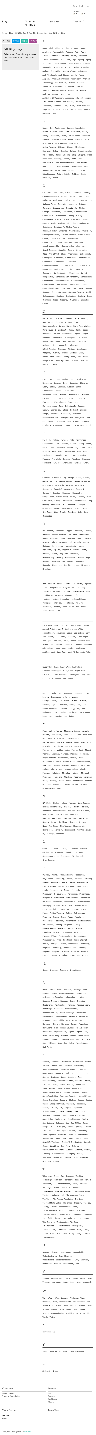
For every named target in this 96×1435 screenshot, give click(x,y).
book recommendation (65, 162)
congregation (47, 277)
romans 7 (80, 1039)
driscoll (45, 364)
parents (45, 882)
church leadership (64, 242)
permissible (76, 890)
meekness (84, 754)
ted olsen (58, 1180)
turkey (71, 1234)
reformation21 (71, 997)
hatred (45, 538)
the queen (79, 1199)
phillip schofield (83, 902)
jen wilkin (78, 629)
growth (62, 512)
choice (85, 219)
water (50, 1298)
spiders (88, 1127)
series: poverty (64, 1089)
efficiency (84, 383)
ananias (68, 67)
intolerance (46, 607)
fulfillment (46, 463)
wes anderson (78, 1302)
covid (88, 292)
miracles (45, 773)
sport (44, 1134)
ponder (56, 917)
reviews (64, 1024)
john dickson (47, 637)
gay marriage (68, 478)
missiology (66, 773)
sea (79, 1077)
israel (44, 611)
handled (88, 531)
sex (61, 1096)
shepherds (80, 1104)
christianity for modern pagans (66, 227)
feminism (61, 448)
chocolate (76, 219)
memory (73, 758)
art (82, 98)
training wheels (48, 1226)
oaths (44, 849)
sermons (75, 1092)
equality (45, 410)
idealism (51, 584)
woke (90, 1306)
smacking (46, 1115)
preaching (57, 932)
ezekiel (89, 425)
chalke (82, 208)
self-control (52, 1085)
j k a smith (47, 625)
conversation (74, 285)
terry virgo (46, 1188)
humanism (80, 561)
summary (46, 1154)
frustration (86, 459)
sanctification (47, 1073)
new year (74, 815)
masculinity (46, 746)
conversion (86, 285)
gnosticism (55, 504)
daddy (69, 318)
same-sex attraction (69, 1069)
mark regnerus (73, 739)
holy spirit (64, 554)
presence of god (49, 936)
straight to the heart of (71, 1142)
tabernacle (46, 1176)
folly (79, 451)
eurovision (55, 414)
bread (86, 166)
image (45, 588)
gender (86, 478)
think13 (62, 1210)
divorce (65, 353)
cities (44, 254)
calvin (68, 193)
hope (88, 558)
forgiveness (47, 455)
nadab (55, 803)
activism (69, 52)
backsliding (80, 128)
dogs (81, 353)
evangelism (79, 417)
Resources (51, 1396)
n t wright (46, 803)
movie (67, 785)
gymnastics (47, 516)
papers (69, 879)
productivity (84, 944)
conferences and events (76, 269)
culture (45, 304)
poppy (70, 917)
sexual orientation (49, 1100)
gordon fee (47, 508)
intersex (70, 603)
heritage (45, 546)
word (62, 1309)
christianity (46, 227)
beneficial (86, 136)
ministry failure (57, 769)
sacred (88, 1062)
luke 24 (58, 716)
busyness (46, 178)
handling (46, 534)
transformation (64, 1226)
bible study (73, 143)
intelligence (47, 603)
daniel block (61, 322)
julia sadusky (48, 648)
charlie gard (47, 216)
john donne (60, 637)
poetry (45, 913)
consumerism (86, 277)
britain (59, 174)
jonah (73, 641)
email (78, 387)
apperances (73, 90)
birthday (64, 151)
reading (45, 993)
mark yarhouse (48, 742)
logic (55, 712)
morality (53, 781)
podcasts (75, 909)
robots (73, 1036)
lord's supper (84, 712)
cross (55, 300)
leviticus (82, 701)
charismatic (67, 212)
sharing (89, 1100)
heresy (86, 542)
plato (44, 909)
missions (58, 777)
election (70, 387)
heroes (81, 546)
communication (84, 258)
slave (61, 1111)
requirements (61, 1016)
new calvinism (83, 811)
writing (52, 1317)
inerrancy (59, 595)
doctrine (73, 353)
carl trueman (70, 200)
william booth (48, 1306)
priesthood (67, 940)
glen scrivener (80, 501)
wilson (58, 1306)
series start (81, 1085)
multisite (83, 785)
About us (51, 1402)
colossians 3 (85, 254)
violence (45, 1282)
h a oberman (47, 531)
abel (51, 48)
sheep (45, 1104)
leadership (55, 697)
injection (45, 599)
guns (86, 512)
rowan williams (48, 1043)
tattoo (56, 1176)
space (70, 1127)
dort (79, 357)
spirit (44, 1131)
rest (68, 1020)
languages (78, 693)
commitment (70, 258)
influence (68, 595)
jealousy (68, 629)
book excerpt (47, 162)
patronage (70, 886)
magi (44, 731)
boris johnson (63, 166)
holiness (45, 554)
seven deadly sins (50, 1096)
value (68, 1278)
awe (54, 113)
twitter (87, 1234)
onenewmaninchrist (50, 856)
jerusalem (60, 633)
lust (65, 716)
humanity (46, 565)
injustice (55, 599)
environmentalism (49, 406)
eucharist (74, 410)
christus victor (84, 235)
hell (70, 542)
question (54, 970)
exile (69, 421)
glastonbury (67, 501)
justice (71, 648)
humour (76, 565)
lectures (65, 697)
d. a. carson (59, 318)
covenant (62, 292)
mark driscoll (59, 739)
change (45, 212)
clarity (63, 254)
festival (70, 448)
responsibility (58, 1020)
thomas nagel (64, 1214)
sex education (71, 1096)
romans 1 (56, 1039)
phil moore (46, 902)
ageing (81, 60)
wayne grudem (61, 1298)
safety (54, 1065)
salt (60, 1065)
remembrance (71, 1009)
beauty (85, 132)
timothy (57, 1218)
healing (80, 538)
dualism (54, 364)
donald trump (48, 357)
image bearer (55, 588)
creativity (81, 296)
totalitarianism (62, 1222)
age (74, 60)
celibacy (82, 204)
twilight (79, 1234)
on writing (79, 852)
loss (44, 716)
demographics (69, 338)
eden (65, 383)
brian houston (68, 170)
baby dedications (57, 128)
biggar (69, 147)
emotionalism (74, 395)
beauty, (45, 136)
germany (81, 497)
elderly (45, 387)
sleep (76, 1111)
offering (45, 852)
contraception (48, 285)
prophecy (81, 948)
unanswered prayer (50, 1252)
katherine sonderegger (51, 671)
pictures (57, 905)
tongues (77, 1218)
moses (61, 781)
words (68, 1309)
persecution (47, 894)
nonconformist (79, 826)
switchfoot (46, 1157)
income (67, 591)
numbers (60, 834)
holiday (84, 550)
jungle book (61, 648)
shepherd (70, 1104)
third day (80, 1210)
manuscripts (56, 735)
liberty (72, 705)
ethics (65, 410)
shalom (72, 1100)
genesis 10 (79, 485)
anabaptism (47, 67)
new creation (47, 815)
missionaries (47, 777)
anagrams (58, 67)
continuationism (77, 281)
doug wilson (47, 361)
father (88, 444)
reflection (46, 997)
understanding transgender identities (57, 1260)
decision (56, 334)
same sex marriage (50, 1069)
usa (77, 1264)
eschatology (56, 410)
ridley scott (47, 1032)
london (63, 712)
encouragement (59, 398)
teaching (79, 1176)
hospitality (56, 561)
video (90, 1278)
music (59, 788)
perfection (65, 890)
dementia (46, 338)
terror (74, 1184)
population (79, 917)
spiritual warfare (68, 1131)
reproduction (47, 1016)
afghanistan (65, 60)
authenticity (67, 110)
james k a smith (49, 629)
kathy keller (68, 671)
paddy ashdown (66, 875)
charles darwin (80, 212)
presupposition (48, 940)
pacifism (45, 875)
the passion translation (62, 1199)
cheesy (71, 216)
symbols (67, 1157)
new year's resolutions (51, 818)
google (82, 504)
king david (86, 675)
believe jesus (74, 136)
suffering (78, 1150)
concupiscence (84, 265)
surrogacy (71, 1154)
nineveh (82, 822)
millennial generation (70, 765)
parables (78, 879)
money (45, 781)
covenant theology (76, 292)
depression (82, 338)
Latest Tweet (54, 1411)
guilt (79, 512)
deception (46, 334)
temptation (46, 1184)
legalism (75, 697)
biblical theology (49, 147)
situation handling (49, 1111)
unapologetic (66, 1252)
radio (59, 990)
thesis (53, 1207)
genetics (56, 493)
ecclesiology (82, 379)
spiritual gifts (54, 1131)
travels (72, 1230)
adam (83, 52)
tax (62, 1176)
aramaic (55, 94)
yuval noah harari (77, 1351)
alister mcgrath (74, 64)
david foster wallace (81, 326)
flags (60, 451)
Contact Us (80, 22)
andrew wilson (69, 71)
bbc (67, 132)
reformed (83, 997)
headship (71, 538)
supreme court (58, 1154)
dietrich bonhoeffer (59, 345)
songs (45, 1127)
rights (71, 1032)
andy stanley (63, 75)
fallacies (64, 444)
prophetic (46, 951)
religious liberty (83, 1005)
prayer (79, 925)
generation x (47, 485)
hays (63, 538)
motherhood (78, 781)
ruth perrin (47, 1047)
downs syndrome (62, 361)
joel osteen (79, 633)
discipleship (81, 349)
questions (64, 970)
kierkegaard (75, 675)
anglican (45, 79)
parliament (55, 882)
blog (74, 155)
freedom (46, 459)
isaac (64, 607)
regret (72, 1001)
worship (86, 1313)
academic (46, 52)
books (45, 166)
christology (86, 231)
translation (62, 1230)
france (68, 455)
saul (67, 1073)
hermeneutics (57, 546)
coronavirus (78, 288)
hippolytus (66, 550)
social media (60, 1119)
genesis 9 (46, 493)
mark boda (87, 735)
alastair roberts (59, 64)
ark (77, 98)
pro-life (63, 944)
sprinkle (52, 1134)
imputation (46, 591)
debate (85, 330)
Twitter (4, 1418)
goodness (72, 504)
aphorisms (46, 86)
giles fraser (47, 501)
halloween (78, 531)
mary (89, 742)
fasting (81, 444)
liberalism (63, 705)
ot (73, 856)
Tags (77, 14)
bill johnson (79, 147)
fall (57, 444)
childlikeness (47, 219)
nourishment (69, 830)
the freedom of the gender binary (56, 1191)
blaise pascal (47, 155)
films (90, 448)
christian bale (64, 223)
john (88, 633)
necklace (84, 807)
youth (65, 1351)
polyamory (46, 917)
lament (45, 693)
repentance (81, 1013)
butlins (55, 178)
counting (88, 288)
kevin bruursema (60, 675)
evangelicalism (67, 417)
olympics (68, 852)
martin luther (79, 742)
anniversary (75, 79)
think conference (49, 1210)
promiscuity (56, 948)
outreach (79, 856)
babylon (70, 128)
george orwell (48, 497)
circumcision (81, 250)
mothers (88, 781)
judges (79, 644)
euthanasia (65, 414)
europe (45, 414)
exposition (69, 425)
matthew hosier (63, 750)
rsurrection (62, 1043)
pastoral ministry (49, 886)
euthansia (77, 414)
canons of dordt (75, 196)
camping (86, 193)
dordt (58, 357)
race (44, 990)
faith (72, 440)
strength (87, 1142)
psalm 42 (75, 951)
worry (78, 1313)
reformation (57, 997)
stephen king (47, 1138)
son (67, 1123)
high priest (46, 550)
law (87, 693)
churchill (61, 250)
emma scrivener (70, 391)
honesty (59, 558)
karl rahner (77, 667)
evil (43, 421)
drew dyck (84, 361)
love (50, 716)
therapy (45, 1207)
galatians (46, 478)
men (81, 758)
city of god (54, 254)
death (78, 330)
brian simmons (48, 174)
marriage (60, 742)
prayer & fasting (49, 928)
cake (61, 193)
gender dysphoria (49, 481)
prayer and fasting (66, 928)
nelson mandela (59, 811)
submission (77, 1146)
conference (47, 269)
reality (54, 993)
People (33, 40)
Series (16, 40)
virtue (65, 1282)
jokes (66, 641)
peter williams (72, 898)
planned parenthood (83, 905)
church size (81, 246)
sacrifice (45, 1065)
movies (75, 785)
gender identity (65, 481)
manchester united (71, 731)
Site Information (8, 1393)
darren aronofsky (49, 326)
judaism (59, 644)
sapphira (59, 1073)
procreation (73, 944)
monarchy (87, 777)
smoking (56, 1115)
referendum (81, 993)
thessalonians (64, 1207)
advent (73, 56)
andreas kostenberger (83, 67)
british (66, 174)
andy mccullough (49, 75)
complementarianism (51, 265)
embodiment (47, 391)
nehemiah (46, 811)
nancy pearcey (84, 803)
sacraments (78, 1062)
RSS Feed (5, 1415)
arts (44, 102)
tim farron (77, 1214)
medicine (74, 754)
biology (55, 151)
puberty (65, 955)
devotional (82, 341)
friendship (76, 459)
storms (79, 1138)
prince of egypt (80, 940)
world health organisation (53, 1313)
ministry (45, 769)
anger (81, 75)
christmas (63, 231)
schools (85, 1073)
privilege (53, 944)
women (45, 1309)
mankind (45, 735)
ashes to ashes (54, 102)
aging (88, 60)
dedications (67, 334)
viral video (56, 1282)
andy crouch (83, 71)
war (44, 1298)
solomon (59, 1123)
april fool (46, 94)
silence (45, 1108)
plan (70, 905)
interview (79, 603)
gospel (57, 508)
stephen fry (83, 1134)
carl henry (46, 200)
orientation (65, 856)
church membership (50, 246)
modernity (77, 777)
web (82, 1298)
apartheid (80, 83)
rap (85, 990)
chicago (79, 216)
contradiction (61, 285)
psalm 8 (84, 951)
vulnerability (87, 1282)
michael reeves (83, 762)
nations (67, 807)
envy (61, 406)
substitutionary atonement (53, 1150)
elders (52, 387)
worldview (70, 1313)
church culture (73, 239)
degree (77, 334)
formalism (59, 455)
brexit (57, 170)
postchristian (71, 921)
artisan (88, 98)
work (76, 1309)
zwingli (55, 1371)
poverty (59, 925)
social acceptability (76, 1115)
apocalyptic (57, 86)
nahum (64, 803)
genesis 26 (47, 489)
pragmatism (69, 925)
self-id (62, 1085)
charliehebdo (60, 216)
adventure (83, 56)
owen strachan (48, 860)
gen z (78, 478)
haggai (69, 531)
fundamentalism (65, 463)
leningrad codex (49, 701)
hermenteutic (70, 546)
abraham (74, 48)
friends (66, 459)
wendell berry (65, 1302)
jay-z (60, 629)
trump (45, 1234)
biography (46, 151)
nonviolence (47, 830)
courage (45, 292)
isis (77, 607)
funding (77, 463)
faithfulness (81, 440)
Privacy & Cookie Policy (11, 1396)
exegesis (61, 421)
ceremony (46, 208)
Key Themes (52, 1399)
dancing (84, 318)
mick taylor (46, 765)
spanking (78, 1127)
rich (56, 1028)
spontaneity (82, 1131)
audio (72, 106)
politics (69, 913)
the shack (67, 1203)
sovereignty (60, 1127)
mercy (58, 762)
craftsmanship (48, 296)
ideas (59, 584)
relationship (47, 1005)
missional (85, 773)
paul (79, 886)
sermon (66, 1092)
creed (89, 296)
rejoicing (81, 1001)
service (85, 1092)
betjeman (79, 140)
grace (77, 508)
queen (45, 970)
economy (57, 383)
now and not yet (83, 830)
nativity (75, 807)
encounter (46, 398)
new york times (70, 818)
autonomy (46, 113)
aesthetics (54, 60)
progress (46, 948)
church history (48, 242)
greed (84, 508)
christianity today (49, 231)
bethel (70, 140)
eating (72, 379)
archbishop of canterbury (52, 98)
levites (74, 701)
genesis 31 (69, 489)
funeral (86, 463)
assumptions (68, 102)
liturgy (72, 709)
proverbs (65, 951)
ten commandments (62, 1184)
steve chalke (61, 1138)
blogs (89, 155)
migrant (57, 765)
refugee (63, 1001)
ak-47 (48, 64)
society (85, 1119)
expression (79, 425)
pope (63, 917)
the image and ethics (75, 1195)
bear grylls (75, 132)
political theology (57, 913)
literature (63, 709)
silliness (54, 1108)
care (86, 196)
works (82, 1309)
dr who (75, 361)
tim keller (88, 1214)
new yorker (83, 818)
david (68, 326)
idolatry (80, 584)
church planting (67, 246)
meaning (45, 754)
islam (83, 607)
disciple (71, 349)
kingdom (46, 678)
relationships (60, 1005)
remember (58, 1009)
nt (43, 834)
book (80, 159)
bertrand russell (59, 140)
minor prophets (71, 769)
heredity (77, 542)
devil (64, 341)
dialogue (46, 345)
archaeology (66, 94)
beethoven (55, 136)
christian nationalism (80, 223)
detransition (55, 341)
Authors (54, 22)
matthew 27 (78, 746)
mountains (46, 785)
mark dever (47, 739)
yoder (44, 1351)
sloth (83, 1111)
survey (80, 1154)
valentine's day (57, 1278)
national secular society (52, 807)
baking (45, 132)
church (45, 239)
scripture (72, 1077)
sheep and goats (57, 1104)
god (64, 504)
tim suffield (47, 1218)
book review (81, 162)
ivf (59, 611)
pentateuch (54, 890)
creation (59, 296)
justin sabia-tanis (58, 652)
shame (80, 1100)
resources (83, 1016)
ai (43, 64)
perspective (47, 898)
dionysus (62, 349)
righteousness (60, 1032)
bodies (66, 159)
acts (76, 52)
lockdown (46, 712)
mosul (68, 781)
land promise (56, 693)
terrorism (83, 1184)
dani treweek (48, 322)
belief (64, 136)
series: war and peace (51, 1092)
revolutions (47, 1028)
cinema (71, 250)
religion (71, 1005)
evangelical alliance (50, 417)
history (76, 550)
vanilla (82, 1278)
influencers (78, 595)
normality (58, 830)
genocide (66, 493)
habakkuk (60, 531)
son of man (76, 1123)
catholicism (62, 204)
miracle (83, 769)
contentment (47, 281)
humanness (57, 565)
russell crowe (82, 1043)
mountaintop (58, 785)
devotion (72, 341)
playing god (64, 909)
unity (77, 1260)
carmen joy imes (85, 200)
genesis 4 (80, 489)
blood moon (47, 159)
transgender (77, 1226)
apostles (79, 86)
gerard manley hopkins (65, 497)
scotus (63, 1077)
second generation (65, 1081)
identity (67, 584)
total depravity (48, 1222)
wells (55, 1302)
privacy (45, 944)
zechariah (46, 1371)
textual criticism (60, 1188)
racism (52, 990)
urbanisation (68, 1264)
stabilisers (62, 1134)
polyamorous (79, 913)
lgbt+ (54, 705)
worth (44, 1317)
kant (56, 667)
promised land (70, 948)
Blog (4, 22)
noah (44, 826)
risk (85, 1032)
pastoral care (82, 882)
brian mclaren (81, 170)
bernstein (46, 140)
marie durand (69, 735)
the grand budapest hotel (53, 1195)
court (54, 292)
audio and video (83, 106)
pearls (45, 890)
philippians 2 (69, 902)
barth (61, 132)
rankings (77, 990)
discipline (46, 353)
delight (85, 334)
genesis (69, 485)
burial (83, 174)
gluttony (45, 504)
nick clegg (62, 822)
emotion (63, 395)
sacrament (66, 1062)
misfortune (56, 773)
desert (45, 341)
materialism (58, 746)
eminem (58, 391)
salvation (68, 1065)
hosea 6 (45, 561)
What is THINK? (31, 24)
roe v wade (83, 1036)
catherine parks (48, 204)
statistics (72, 1134)
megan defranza (49, 758)
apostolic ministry (59, 90)
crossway (64, 300)
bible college (47, 143)
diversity (55, 353)
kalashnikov (47, 667)
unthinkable (47, 1264)
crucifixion (74, 300)
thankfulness (74, 1188)
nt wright (50, 834)
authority (78, 110)
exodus (76, 421)
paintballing (59, 879)
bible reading (61, 143)
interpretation (59, 603)
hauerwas (54, 538)
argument (69, 98)
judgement (69, 644)
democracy (57, 338)
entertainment (60, 402)
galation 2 (56, 478)
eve (88, 417)
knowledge (56, 678)
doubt (85, 357)
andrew (45, 71)
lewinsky (46, 705)
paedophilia (79, 875)
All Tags (6, 40)
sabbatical (56, 1062)
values (75, 1278)
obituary (64, 849)
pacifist (54, 875)
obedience (54, 849)
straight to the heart (51, 1142)
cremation (46, 300)
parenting (88, 879)
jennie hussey (48, 633)
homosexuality (48, 558)
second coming (48, 1081)
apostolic (46, 90)
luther (71, 716)
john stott (57, 641)
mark (79, 735)
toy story (74, 1222)
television (79, 1180)
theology (87, 1203)
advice (45, 60)
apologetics (69, 86)
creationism (70, 296)
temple (88, 1180)
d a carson (47, 318)
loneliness (72, 712)
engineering (47, 402)
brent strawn (47, 170)
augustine (46, 110)
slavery (69, 1111)
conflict (84, 273)
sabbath (45, 1062)
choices (45, 223)
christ (53, 223)
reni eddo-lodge (67, 1013)
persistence (72, 894)
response (46, 1020)
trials (79, 1230)
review (56, 1024)
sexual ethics (84, 1096)
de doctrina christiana (64, 330)
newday (45, 822)
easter (51, 379)
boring (52, 166)
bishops (73, 151)
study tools (65, 1146)
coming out (47, 258)
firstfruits (46, 451)
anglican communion (60, 79)
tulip (65, 1234)
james (56, 625)
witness (82, 1306)
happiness (73, 534)
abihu (57, 48)
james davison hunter (80, 625)
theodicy (77, 1203)
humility (67, 565)
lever (66, 701)
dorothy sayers (69, 357)
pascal (64, 882)
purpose (85, 955)
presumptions (79, 936)
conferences (59, 269)
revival (73, 1024)
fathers (45, 448)
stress (45, 1146)
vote (78, 1282)
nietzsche (73, 822)
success (69, 1150)
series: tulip (77, 1089)
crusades (85, 300)
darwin (61, 326)
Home (4, 33)
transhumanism (48, 1230)
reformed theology (50, 1001)
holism (54, 554)
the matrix (46, 1199)
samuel (82, 1069)
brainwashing (76, 166)
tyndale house (48, 1237)
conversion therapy (50, 288)
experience (57, 425)
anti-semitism (60, 83)
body (74, 159)
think (75, 1207)
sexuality (63, 1100)
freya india (56, 459)
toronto (86, 1218)
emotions (85, 395)
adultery (65, 56)
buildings (75, 174)
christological (74, 231)
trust (52, 1234)
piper (64, 905)
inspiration (64, 599)
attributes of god (60, 106)
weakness (74, 1298)
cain (55, 193)
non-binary (53, 826)
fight (78, 448)
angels (74, 75)
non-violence (65, 826)
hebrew (54, 542)
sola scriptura (48, 1123)
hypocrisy (85, 565)
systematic (84, 1157)
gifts (89, 497)
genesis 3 (58, 489)
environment (73, 402)
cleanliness (73, 254)
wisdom (73, 1306)
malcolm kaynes (55, 731)
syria (75, 1157)
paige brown (47, 879)
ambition (86, 64)
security (87, 1081)
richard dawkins (67, 1028)
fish (54, 451)
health (88, 538)
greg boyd (46, 512)
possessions (47, 921)
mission (76, 773)
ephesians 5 (70, 406)
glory (90, 501)
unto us (57, 1264)
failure (55, 440)
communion (47, 262)
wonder (54, 1309)
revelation (46, 1024)
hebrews (62, 542)
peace (85, 886)
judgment (88, 644)
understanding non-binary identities (56, 1256)
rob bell (64, 1036)
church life (78, 242)
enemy (70, 398)
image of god (68, 588)
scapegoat (75, 1073)
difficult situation (49, 349)
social (64, 1115)
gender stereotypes (82, 481)
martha (69, 742)
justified (45, 652)
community (59, 262)
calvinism (76, 193)
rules (71, 1043)
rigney (79, 1032)
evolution (51, 421)
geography (76, 493)
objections (74, 849)
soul (52, 1127)
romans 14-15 (68, 1039)
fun (54, 463)
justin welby (85, 652)
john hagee (83, 637)
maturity (88, 750)
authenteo (57, 110)
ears (44, 379)
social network (74, 1119)
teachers (69, 1176)
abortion (65, 48)
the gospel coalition (82, 1191)
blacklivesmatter (84, 151)
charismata (55, 212)
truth (58, 1234)
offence (83, 849)
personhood (84, 894)
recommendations (66, 993)
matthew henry (48, 750)
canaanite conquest (50, 196)
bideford (61, 147)
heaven (45, 542)
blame (58, 155)
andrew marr (56, 71)
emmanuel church (49, 395)
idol (73, 584)
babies (45, 128)
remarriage (47, 1009)
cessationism (58, 208)
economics (46, 383)
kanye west (65, 667)
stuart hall (54, 1146)
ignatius (88, 584)
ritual (44, 1036)
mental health (48, 762)
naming (72, 803)
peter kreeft (59, 898)
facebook (46, 440)
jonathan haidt (84, 641)
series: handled (48, 1089)
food (85, 451)
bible (87, 140)
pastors (61, 886)
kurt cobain (68, 678)
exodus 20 (86, 421)
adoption (46, 56)
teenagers (68, 1180)
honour (81, 558)
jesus (69, 633)
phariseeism (85, 898)
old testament (57, 852)
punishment (75, 955)
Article (87, 14)
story (86, 1138)
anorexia (86, 79)
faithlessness (48, 444)
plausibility (53, 909)
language (68, 693)
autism (87, 110)
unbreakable (78, 1252)
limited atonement (49, 709)
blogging (81, 155)
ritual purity (54, 1036)
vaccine (45, 1278)
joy (52, 644)
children (58, 219)
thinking (71, 1210)
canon (63, 196)
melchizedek (63, 758)
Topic (24, 40)
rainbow (67, 990)
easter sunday (62, 379)
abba (44, 48)
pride (59, 940)
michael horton (69, 762)
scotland (54, 1077)
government (67, 508)
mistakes (67, 777)
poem (83, 909)
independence (78, 591)
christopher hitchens (50, 235)
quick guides (75, 970)
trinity (86, 1230)
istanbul (52, 611)
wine (66, 1306)
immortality (80, 588)
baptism (53, 132)
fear (52, 448)
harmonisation (85, 534)
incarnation (57, 591)
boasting (57, 159)
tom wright (67, 1218)
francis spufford (79, 455)
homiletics (74, 554)
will (88, 1302)
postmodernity (48, 925)
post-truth (59, 921)
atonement (46, 106)
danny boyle (73, 322)
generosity (59, 485)
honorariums (70, 558)
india (88, 591)
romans (45, 1039)
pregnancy (67, 932)
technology (47, 1180)
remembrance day (50, 1013)
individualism (47, 595)
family (73, 444)
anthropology (47, 83)
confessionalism (60, 273)
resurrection (77, 1020)
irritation (57, 607)
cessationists (71, 208)
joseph (45, 644)
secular (78, 1081)
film (83, 448)
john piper (46, 641)
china (66, 219)
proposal (56, 951)
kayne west (80, 671)
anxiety (71, 83)
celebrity (72, 204)
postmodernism (84, 921)
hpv (63, 561)
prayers (79, 928)
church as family (58, 239)
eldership (61, 387)
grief (55, 512)
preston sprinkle (65, 936)
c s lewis (46, 193)
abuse (83, 48)
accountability (58, 52)
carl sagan (57, 200)
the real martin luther (51, 1203)
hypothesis (46, 569)
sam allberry (79, 1065)
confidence (73, 273)
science (45, 1077)
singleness (77, 1108)
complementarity (68, 265)
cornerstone (66, 288)
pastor (72, 882)
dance (76, 318)
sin (61, 1108)
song (85, 1123)
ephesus (81, 406)
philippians (57, 902)
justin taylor (73, 652)
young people (54, 1351)
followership (70, 451)
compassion (71, 262)
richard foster (82, 1028)
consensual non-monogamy (67, 277)
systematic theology (50, 1161)
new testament (62, 815)
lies (78, 705)
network (71, 811)
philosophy (46, 905)
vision (72, 1282)
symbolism (57, 1157)
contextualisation (62, 281)
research (73, 1016)
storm (71, 1138)
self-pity (70, 1085)
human (70, 561)
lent (60, 701)
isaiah (71, 607)
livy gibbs (81, 709)
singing (67, 1108)
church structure (49, 250)
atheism (79, 102)
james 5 (65, 625)
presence (78, 932)
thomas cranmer (49, 1214)
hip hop (57, 550)
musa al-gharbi (48, 788)
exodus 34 (46, 425)
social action (47, 1119)
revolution (83, 1024)
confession (47, 273)
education (74, 383)
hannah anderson (59, 534)
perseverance (59, 894)
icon (44, 584)
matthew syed (77, 750)
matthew (68, 746)
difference (74, 345)
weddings (46, 1302)
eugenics (84, 410)
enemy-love (81, 398)
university (85, 1260)
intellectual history (78, 599)
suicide (87, 1150)
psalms (45, 955)
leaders (45, 697)
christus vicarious (69, 235)
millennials (85, 765)
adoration (56, 56)
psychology (55, 955)
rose (89, 1039)
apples (83, 90)
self (44, 1085)
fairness (63, 440)
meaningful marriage (60, 754)
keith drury (46, 675)
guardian (71, 512)
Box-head (28, 1431)
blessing (66, 155)
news (53, 822)
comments (58, 258)
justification (80, 648)
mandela (85, 731)
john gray (72, 637)
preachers (46, 932)
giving (57, 501)
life (84, 705)
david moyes (47, 330)
